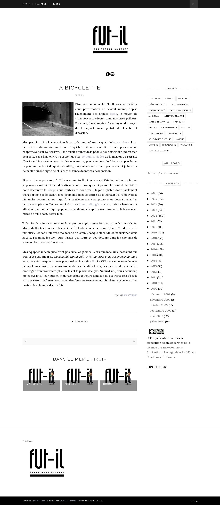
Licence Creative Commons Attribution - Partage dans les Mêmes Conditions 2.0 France (171, 352)
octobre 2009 (159, 305)
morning (153, 145)
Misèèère (70, 383)
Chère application (158, 104)
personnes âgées (92, 156)
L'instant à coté (157, 110)
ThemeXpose (39, 500)
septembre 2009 (161, 310)
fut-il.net (27, 441)
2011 (153, 277)
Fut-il (26, 4)
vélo (92, 261)
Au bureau (154, 116)
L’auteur (41, 4)
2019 (154, 232)
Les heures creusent (159, 150)
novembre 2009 (160, 299)
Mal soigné (34, 383)
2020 (154, 227)
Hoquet (108, 383)
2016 (154, 249)
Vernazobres (120, 142)
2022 (154, 215)
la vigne (179, 139)
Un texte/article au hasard (164, 173)
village (52, 190)
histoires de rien (180, 104)
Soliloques (154, 98)
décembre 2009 (160, 294)
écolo (113, 113)
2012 (154, 271)
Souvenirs (81, 321)
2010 (154, 283)
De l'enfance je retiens (160, 139)
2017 (154, 243)
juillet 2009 (157, 321)
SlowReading (169, 145)
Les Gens (185, 127)
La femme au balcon (174, 116)
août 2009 (156, 316)
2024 (154, 204)
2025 (154, 198)
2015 (154, 255)
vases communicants (180, 110)
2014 (154, 260)
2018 (154, 238)
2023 (154, 210)
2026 (154, 193)
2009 (154, 288)
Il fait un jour (156, 133)
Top (194, 501)
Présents (169, 98)
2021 (154, 221)
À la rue (153, 127)
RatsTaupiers (174, 133)
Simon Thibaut (129, 295)
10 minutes (179, 121)
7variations (186, 145)
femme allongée (89, 204)
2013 (154, 266)
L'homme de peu (169, 127)
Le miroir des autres (159, 121)
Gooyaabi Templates (69, 500)
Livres (56, 4)
